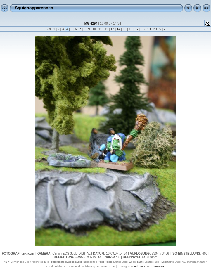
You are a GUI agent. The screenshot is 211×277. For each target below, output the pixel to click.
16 (130, 29)
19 (148, 29)
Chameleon (158, 266)
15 (124, 29)
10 (94, 29)
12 (106, 29)
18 (143, 29)
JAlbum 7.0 (141, 266)
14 (118, 29)
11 (100, 29)
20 (155, 29)
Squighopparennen (34, 8)
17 (136, 29)
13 (112, 29)
